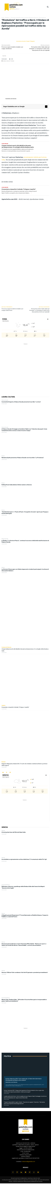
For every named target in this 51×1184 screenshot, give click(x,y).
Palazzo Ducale (5, 400)
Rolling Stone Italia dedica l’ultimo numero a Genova (17, 484)
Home (3, 17)
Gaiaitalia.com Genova (11, 1082)
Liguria (3, 705)
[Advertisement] (25, 811)
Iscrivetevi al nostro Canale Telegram (25, 41)
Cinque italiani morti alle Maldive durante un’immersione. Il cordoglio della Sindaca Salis (18, 146)
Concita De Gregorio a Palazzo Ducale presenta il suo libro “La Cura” (21, 402)
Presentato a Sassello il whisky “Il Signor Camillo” (19, 189)
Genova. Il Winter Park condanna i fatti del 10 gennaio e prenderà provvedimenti (25, 972)
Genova (3, 830)
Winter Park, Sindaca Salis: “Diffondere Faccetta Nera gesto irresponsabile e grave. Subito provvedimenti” (24, 1000)
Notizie (3, 455)
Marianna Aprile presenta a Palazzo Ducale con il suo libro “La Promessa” (23, 457)
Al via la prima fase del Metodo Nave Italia (14, 832)
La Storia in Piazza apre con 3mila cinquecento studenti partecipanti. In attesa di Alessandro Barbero (25, 569)
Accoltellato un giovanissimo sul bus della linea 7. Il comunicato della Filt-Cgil (24, 859)
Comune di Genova (6, 884)
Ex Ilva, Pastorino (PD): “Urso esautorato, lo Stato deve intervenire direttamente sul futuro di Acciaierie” (24, 1079)
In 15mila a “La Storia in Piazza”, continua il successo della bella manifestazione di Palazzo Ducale (25, 541)
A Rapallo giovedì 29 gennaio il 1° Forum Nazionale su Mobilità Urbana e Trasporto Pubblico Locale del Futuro (25, 915)
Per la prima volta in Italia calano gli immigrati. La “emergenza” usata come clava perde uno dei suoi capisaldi (39, 48)
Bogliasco (7, 17)
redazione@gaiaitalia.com (28, 1161)
